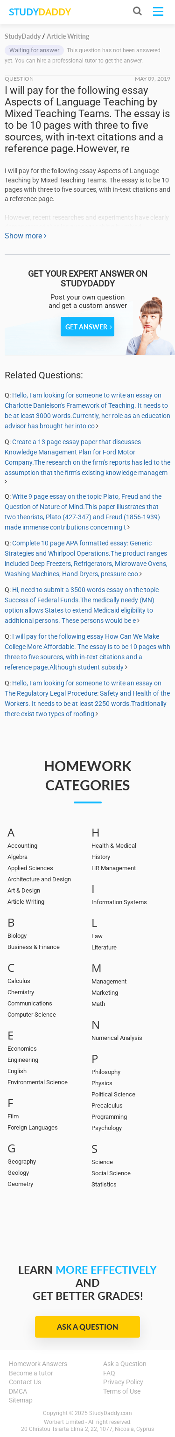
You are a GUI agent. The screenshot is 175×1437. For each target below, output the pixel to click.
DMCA (18, 1391)
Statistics (104, 1184)
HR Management (113, 868)
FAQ (109, 1373)
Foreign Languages (32, 1127)
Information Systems (119, 902)
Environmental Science (37, 1082)
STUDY (39, 12)
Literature (104, 947)
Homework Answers (38, 1363)
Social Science (111, 1173)
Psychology (106, 1127)
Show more (26, 235)
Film (13, 1116)
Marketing (104, 992)
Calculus (18, 980)
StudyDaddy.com (110, 1413)
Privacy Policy (123, 1382)
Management (108, 981)
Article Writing (25, 901)
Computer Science (31, 1014)
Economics (22, 1048)
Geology (18, 1172)
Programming (109, 1116)
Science (102, 1161)
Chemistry (20, 992)
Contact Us (25, 1382)
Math (98, 1003)
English (17, 1070)
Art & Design (23, 890)
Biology (17, 935)
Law (97, 936)
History (100, 856)
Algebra (17, 856)
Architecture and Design (39, 879)
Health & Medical (113, 845)
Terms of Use (121, 1391)
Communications (29, 1003)
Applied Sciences (30, 868)
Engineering (22, 1059)
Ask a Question (87, 1326)
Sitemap (21, 1400)
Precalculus (107, 1105)
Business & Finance (33, 946)
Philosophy (105, 1071)
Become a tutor (31, 1373)
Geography (21, 1161)
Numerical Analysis (116, 1037)
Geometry (20, 1183)
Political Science (113, 1094)
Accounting (22, 845)
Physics (101, 1083)
